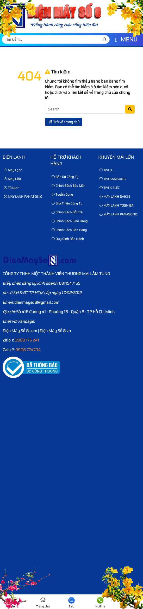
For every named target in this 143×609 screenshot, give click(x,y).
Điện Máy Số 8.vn (55, 331)
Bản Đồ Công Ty (65, 176)
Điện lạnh (14, 157)
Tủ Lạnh (11, 187)
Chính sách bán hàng (69, 229)
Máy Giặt (12, 178)
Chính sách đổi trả (67, 212)
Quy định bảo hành (68, 238)
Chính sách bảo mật (68, 185)
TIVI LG (106, 169)
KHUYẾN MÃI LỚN (116, 157)
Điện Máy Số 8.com (20, 331)
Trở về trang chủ (63, 122)
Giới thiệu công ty (67, 203)
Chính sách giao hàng (70, 221)
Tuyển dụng (62, 194)
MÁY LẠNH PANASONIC (23, 196)
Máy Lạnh (13, 169)
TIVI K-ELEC (110, 187)
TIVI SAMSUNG (113, 178)
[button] (116, 40)
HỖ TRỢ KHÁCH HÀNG (65, 160)
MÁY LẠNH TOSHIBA (116, 205)
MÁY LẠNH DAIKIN (115, 196)
